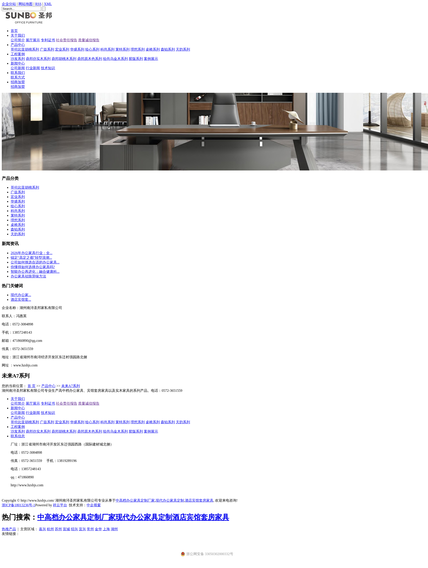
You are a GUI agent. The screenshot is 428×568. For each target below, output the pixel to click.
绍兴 (74, 529)
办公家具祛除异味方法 (28, 276)
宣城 (66, 529)
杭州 (50, 529)
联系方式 (18, 77)
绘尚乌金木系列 (115, 59)
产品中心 (18, 45)
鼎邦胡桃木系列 (64, 59)
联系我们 (18, 73)
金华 (98, 529)
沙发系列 (18, 59)
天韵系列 (183, 49)
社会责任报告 (66, 40)
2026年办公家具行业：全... (31, 253)
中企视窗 (94, 505)
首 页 (32, 386)
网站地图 (25, 4)
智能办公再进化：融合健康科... (35, 271)
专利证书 (48, 40)
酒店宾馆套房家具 (199, 500)
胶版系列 (136, 59)
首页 (14, 31)
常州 (90, 529)
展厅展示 (33, 40)
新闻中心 (18, 63)
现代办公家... (21, 295)
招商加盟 (18, 82)
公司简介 (18, 40)
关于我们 (18, 35)
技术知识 (48, 68)
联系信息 (18, 436)
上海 (106, 529)
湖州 (114, 529)
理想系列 (138, 49)
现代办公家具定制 (170, 500)
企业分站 (9, 4)
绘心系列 (92, 49)
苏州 (58, 529)
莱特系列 (122, 49)
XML (48, 4)
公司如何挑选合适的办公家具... (35, 262)
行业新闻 (33, 68)
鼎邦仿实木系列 (38, 59)
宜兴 (82, 529)
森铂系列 (168, 49)
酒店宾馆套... (21, 299)
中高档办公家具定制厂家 (135, 500)
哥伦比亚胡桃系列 (25, 49)
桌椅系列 (153, 49)
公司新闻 (18, 68)
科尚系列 (107, 49)
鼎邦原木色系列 (89, 59)
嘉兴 (42, 529)
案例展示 (151, 59)
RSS (38, 4)
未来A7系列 (70, 386)
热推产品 (9, 529)
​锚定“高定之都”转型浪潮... (31, 257)
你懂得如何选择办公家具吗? (33, 267)
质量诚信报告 (88, 40)
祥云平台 (60, 505)
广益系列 (47, 49)
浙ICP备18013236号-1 (18, 505)
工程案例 (18, 54)
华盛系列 (77, 49)
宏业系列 (62, 49)
